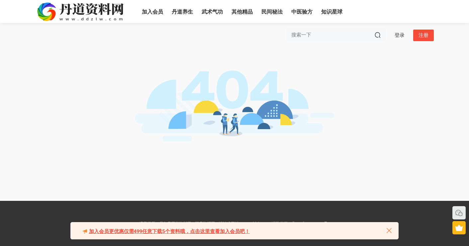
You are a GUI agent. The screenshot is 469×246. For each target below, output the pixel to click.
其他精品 (242, 12)
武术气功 (212, 12)
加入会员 (152, 12)
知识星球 (331, 12)
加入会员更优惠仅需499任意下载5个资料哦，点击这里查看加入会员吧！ (169, 231)
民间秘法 (272, 12)
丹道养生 (182, 12)
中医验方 (302, 12)
